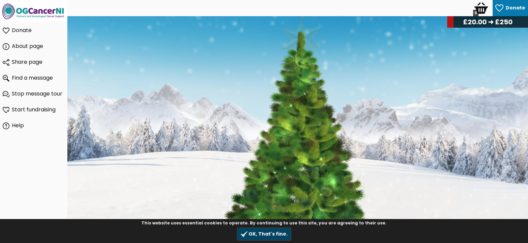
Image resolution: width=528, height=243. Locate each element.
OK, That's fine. (264, 234)
